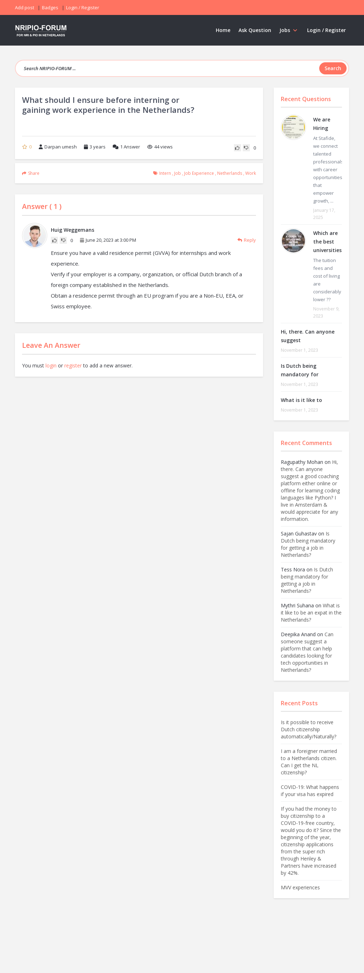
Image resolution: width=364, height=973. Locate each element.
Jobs (289, 30)
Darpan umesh (58, 146)
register (73, 365)
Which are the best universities (327, 241)
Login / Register (326, 30)
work (250, 173)
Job (177, 173)
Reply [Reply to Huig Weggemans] (246, 240)
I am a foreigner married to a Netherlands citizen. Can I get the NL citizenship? (309, 762)
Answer (126, 146)
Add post (24, 7)
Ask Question (255, 30)
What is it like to (301, 400)
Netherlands (229, 173)
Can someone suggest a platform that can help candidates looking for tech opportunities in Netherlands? (307, 652)
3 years (98, 146)
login (51, 365)
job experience (199, 173)
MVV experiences (300, 887)
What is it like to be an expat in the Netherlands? (311, 612)
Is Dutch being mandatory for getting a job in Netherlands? (308, 544)
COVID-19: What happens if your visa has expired (310, 790)
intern (165, 173)
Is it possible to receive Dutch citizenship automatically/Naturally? (308, 729)
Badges (50, 7)
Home (223, 30)
